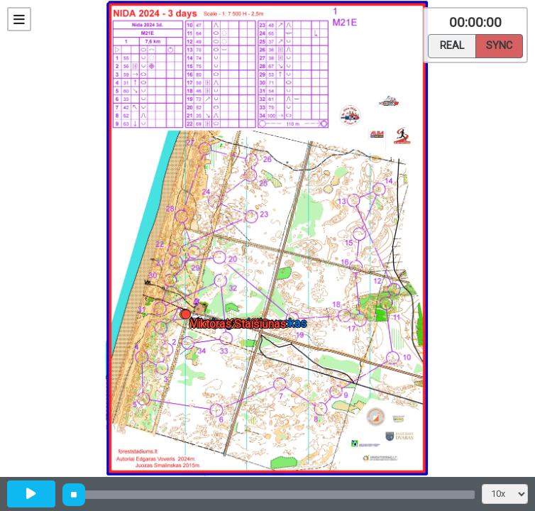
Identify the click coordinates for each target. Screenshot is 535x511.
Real (452, 45)
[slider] (73, 494)
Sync (499, 45)
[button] (188, 316)
